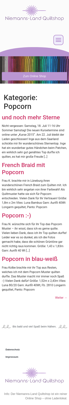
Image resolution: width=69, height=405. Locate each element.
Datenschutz (13, 349)
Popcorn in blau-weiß (30, 258)
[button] (58, 40)
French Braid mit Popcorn (23, 168)
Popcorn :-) (16, 215)
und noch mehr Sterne (31, 117)
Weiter (61, 297)
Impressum (12, 356)
